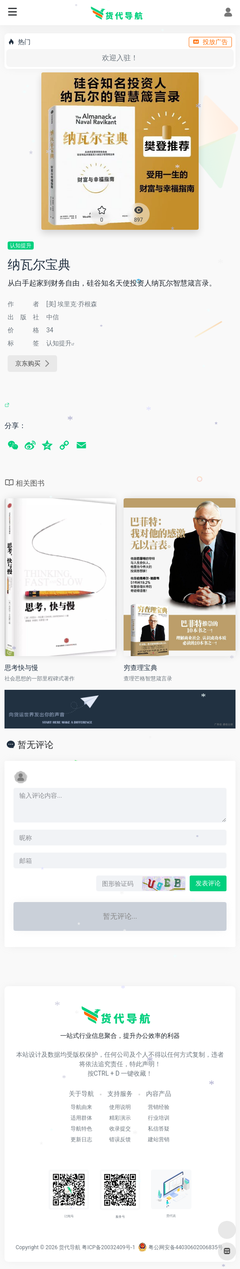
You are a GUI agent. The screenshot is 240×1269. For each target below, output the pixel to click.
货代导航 (69, 1247)
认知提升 (20, 245)
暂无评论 (35, 744)
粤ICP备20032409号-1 (108, 1247)
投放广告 (210, 41)
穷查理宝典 (140, 668)
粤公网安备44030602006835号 (180, 1247)
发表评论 (208, 883)
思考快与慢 (21, 668)
